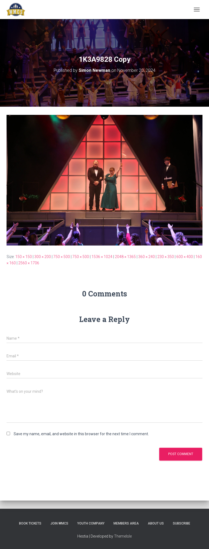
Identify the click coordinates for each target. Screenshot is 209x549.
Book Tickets (30, 523)
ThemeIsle (123, 536)
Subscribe (181, 523)
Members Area (126, 523)
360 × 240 (146, 256)
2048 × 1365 (125, 256)
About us (156, 523)
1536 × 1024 (101, 256)
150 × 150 (23, 256)
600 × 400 (184, 256)
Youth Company (90, 523)
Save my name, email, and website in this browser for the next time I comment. (81, 434)
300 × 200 (42, 256)
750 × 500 (61, 256)
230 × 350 (165, 256)
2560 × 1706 (28, 263)
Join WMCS (59, 523)
